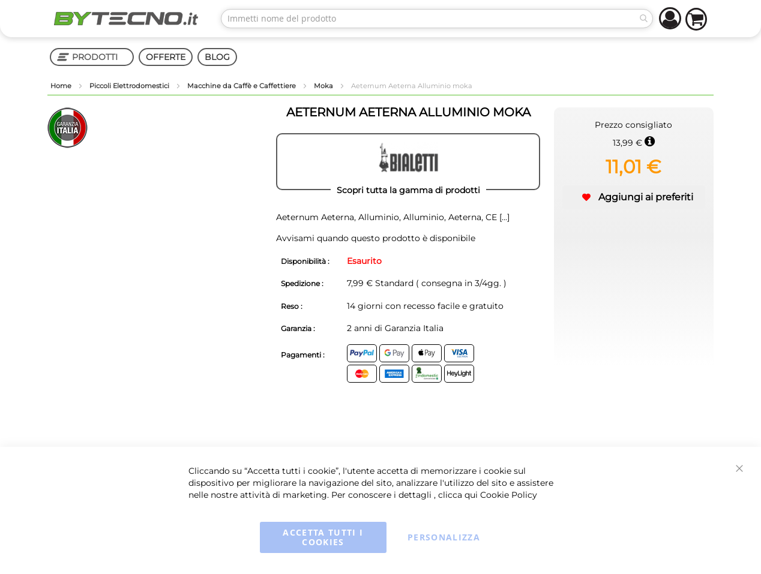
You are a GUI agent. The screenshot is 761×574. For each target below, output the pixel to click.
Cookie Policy (508, 494)
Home (61, 86)
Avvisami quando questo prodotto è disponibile (375, 238)
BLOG (217, 57)
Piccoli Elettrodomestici (130, 86)
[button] (633, 197)
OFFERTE (165, 57)
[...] (503, 217)
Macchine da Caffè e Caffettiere (242, 86)
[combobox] (437, 18)
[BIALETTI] (408, 162)
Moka (324, 86)
